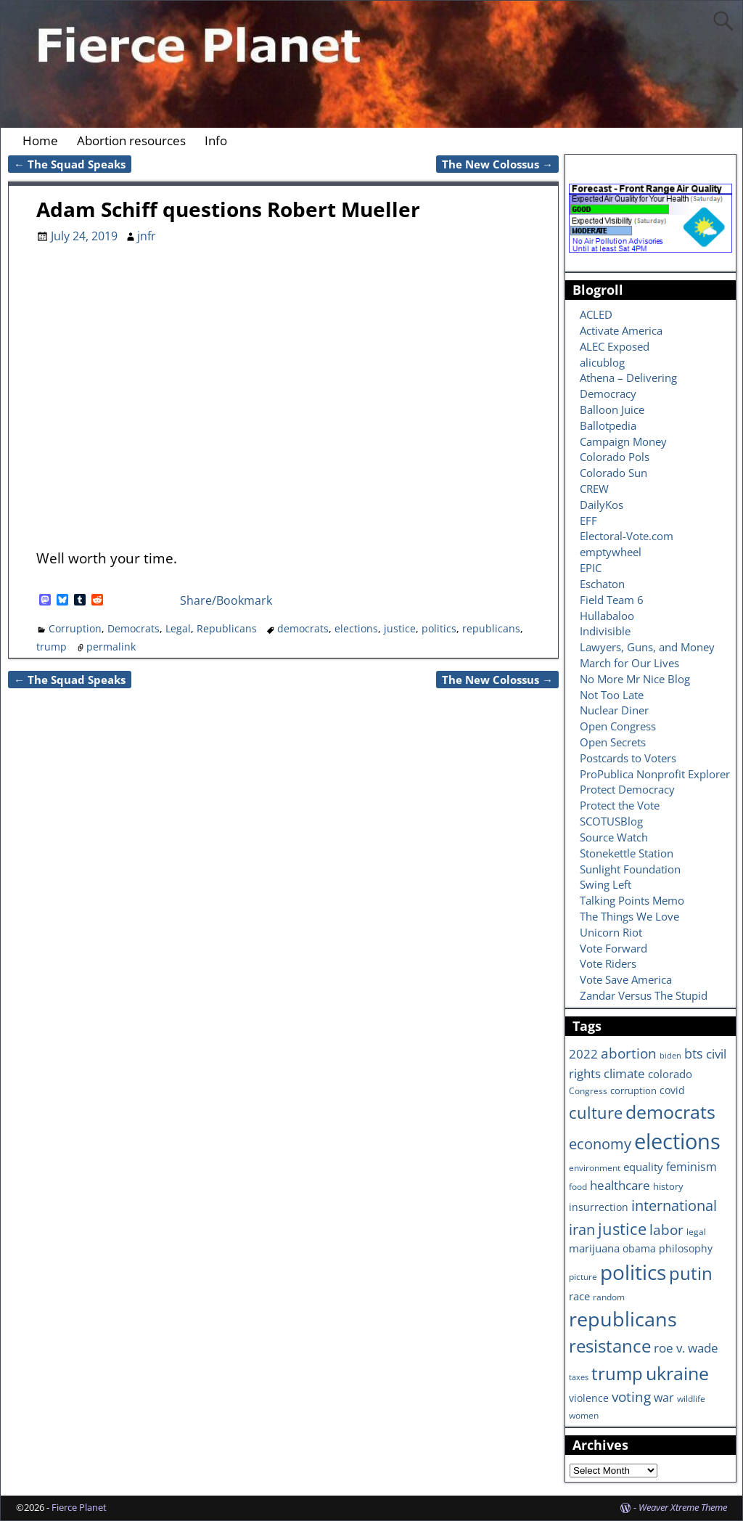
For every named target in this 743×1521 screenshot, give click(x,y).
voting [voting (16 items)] (631, 1396)
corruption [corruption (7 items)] (633, 1090)
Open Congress (618, 726)
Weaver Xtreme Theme (683, 1507)
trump (51, 646)
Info (216, 140)
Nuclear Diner (614, 710)
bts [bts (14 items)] (693, 1053)
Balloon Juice (612, 409)
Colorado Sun (613, 472)
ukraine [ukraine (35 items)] (677, 1373)
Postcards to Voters (628, 758)
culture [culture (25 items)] (596, 1112)
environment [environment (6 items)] (594, 1167)
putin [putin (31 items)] (691, 1273)
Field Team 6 (612, 599)
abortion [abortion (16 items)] (629, 1053)
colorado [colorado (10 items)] (670, 1074)
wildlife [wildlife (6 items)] (691, 1398)
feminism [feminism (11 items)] (691, 1167)
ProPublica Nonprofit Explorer (655, 774)
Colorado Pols (614, 456)
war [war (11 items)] (664, 1398)
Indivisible (605, 631)
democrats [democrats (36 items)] (670, 1111)
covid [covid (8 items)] (672, 1090)
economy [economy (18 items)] (600, 1144)
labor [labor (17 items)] (666, 1229)
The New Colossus (497, 164)
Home (40, 140)
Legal (178, 628)
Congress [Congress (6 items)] (588, 1090)
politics (439, 628)
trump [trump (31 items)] (617, 1373)
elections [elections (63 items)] (677, 1141)
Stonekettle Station (626, 853)
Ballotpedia (608, 425)
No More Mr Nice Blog (635, 679)
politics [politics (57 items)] (633, 1272)
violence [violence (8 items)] (589, 1398)
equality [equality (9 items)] (643, 1166)
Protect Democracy (627, 789)
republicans (491, 628)
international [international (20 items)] (674, 1205)
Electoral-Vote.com (626, 536)
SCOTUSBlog (611, 821)
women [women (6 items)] (584, 1415)
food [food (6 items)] (578, 1186)
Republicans (227, 628)
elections (356, 628)
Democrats (133, 628)
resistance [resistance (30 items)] (610, 1346)
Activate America (621, 330)
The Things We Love (629, 916)
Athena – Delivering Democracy (628, 385)
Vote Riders (608, 963)
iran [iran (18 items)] (582, 1229)
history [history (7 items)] (668, 1186)
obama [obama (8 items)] (639, 1248)
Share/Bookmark (226, 600)
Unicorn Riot (611, 932)
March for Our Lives (629, 663)
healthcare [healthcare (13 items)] (620, 1185)
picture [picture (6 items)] (583, 1276)
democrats (303, 628)
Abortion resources (131, 140)
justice (400, 628)
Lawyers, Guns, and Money (647, 647)
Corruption (75, 628)
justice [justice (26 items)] (622, 1229)
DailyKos (601, 504)
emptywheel (610, 552)
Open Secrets (613, 742)
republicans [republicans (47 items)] (623, 1318)
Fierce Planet (79, 1507)
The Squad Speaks (70, 164)
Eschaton (602, 583)
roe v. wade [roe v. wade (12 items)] (686, 1347)
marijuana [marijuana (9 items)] (594, 1248)
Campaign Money (623, 441)
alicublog (602, 362)
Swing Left (605, 884)
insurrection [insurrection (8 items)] (598, 1207)
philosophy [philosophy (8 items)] (686, 1248)
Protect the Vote (620, 805)
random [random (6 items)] (609, 1296)
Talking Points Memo (632, 900)
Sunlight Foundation (630, 869)
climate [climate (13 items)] (624, 1073)
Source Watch (614, 837)
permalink (111, 646)
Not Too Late (612, 695)
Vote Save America (626, 979)
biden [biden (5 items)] (670, 1056)
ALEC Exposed (614, 346)
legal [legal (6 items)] (696, 1231)
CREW (594, 488)
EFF (588, 520)
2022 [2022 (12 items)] (583, 1053)
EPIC (591, 567)
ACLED (596, 314)
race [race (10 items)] (579, 1296)
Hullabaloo (607, 615)
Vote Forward (613, 948)
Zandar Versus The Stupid (643, 995)
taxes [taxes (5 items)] (578, 1377)
